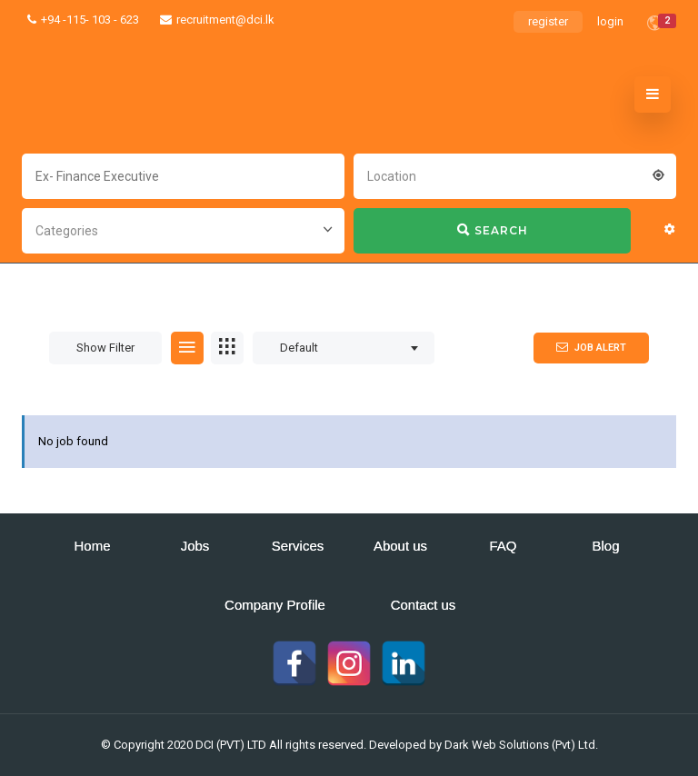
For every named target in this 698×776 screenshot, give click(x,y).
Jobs (195, 545)
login (610, 21)
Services (298, 545)
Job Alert (591, 347)
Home (92, 545)
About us (400, 545)
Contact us (423, 604)
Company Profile (274, 604)
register (548, 21)
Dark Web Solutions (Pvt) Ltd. (521, 744)
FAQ (502, 545)
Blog (605, 545)
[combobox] (515, 174)
